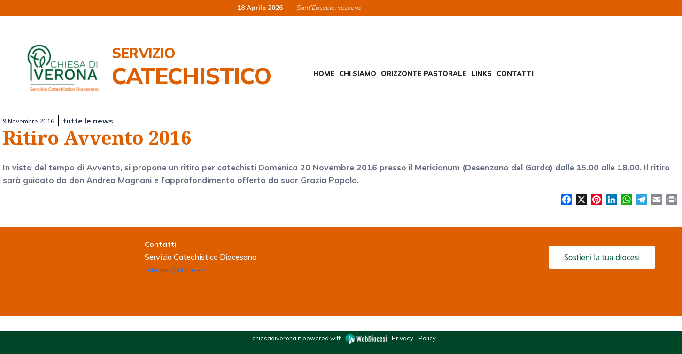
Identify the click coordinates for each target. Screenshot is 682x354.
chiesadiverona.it (276, 337)
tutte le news (87, 120)
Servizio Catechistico (191, 67)
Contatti (515, 73)
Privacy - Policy (414, 337)
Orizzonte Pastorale (423, 73)
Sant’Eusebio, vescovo (329, 7)
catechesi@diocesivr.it (177, 270)
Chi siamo (357, 73)
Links (481, 73)
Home (323, 73)
